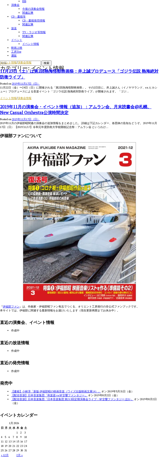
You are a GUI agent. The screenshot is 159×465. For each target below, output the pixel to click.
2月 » (19, 455)
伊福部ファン (11, 306)
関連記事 (27, 12)
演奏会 (15, 5)
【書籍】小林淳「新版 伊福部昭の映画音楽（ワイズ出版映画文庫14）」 (56, 391)
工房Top (16, 51)
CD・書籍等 (18, 16)
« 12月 (5, 455)
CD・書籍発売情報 (33, 20)
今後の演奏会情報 (33, 9)
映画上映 (16, 48)
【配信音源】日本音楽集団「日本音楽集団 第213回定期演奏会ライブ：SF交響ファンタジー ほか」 (72, 399)
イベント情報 (30, 44)
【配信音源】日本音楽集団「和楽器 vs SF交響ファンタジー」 (49, 395)
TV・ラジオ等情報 (34, 32)
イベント (16, 40)
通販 (14, 55)
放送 (14, 28)
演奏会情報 (24, 62)
